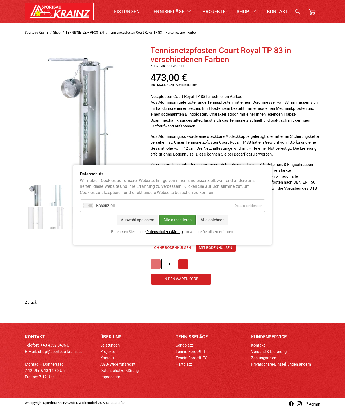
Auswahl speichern (137, 219)
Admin (312, 404)
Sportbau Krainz (36, 32)
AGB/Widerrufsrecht (117, 364)
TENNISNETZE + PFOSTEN (85, 32)
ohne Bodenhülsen (172, 247)
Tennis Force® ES (191, 358)
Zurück (31, 302)
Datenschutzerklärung (119, 370)
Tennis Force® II (190, 351)
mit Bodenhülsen (215, 247)
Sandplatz (184, 345)
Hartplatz (184, 364)
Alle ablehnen (212, 219)
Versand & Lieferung (269, 351)
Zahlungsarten (263, 358)
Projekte (213, 11)
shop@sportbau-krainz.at (60, 351)
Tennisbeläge (171, 11)
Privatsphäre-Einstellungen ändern (281, 364)
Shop (246, 11)
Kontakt (277, 11)
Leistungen (125, 11)
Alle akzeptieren (177, 219)
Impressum (110, 377)
